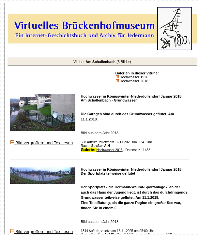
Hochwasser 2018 (133, 81)
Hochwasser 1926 (133, 77)
